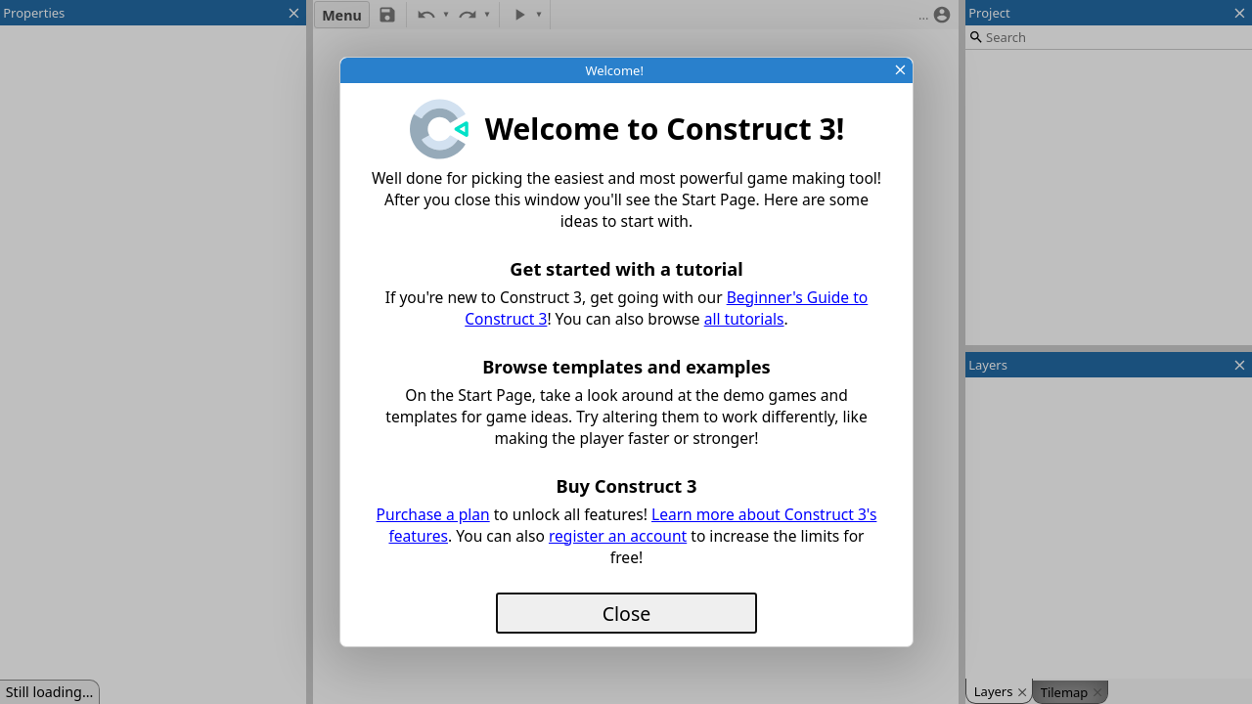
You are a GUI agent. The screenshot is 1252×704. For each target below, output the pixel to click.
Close (626, 613)
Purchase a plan (433, 514)
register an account (618, 536)
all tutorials (744, 319)
